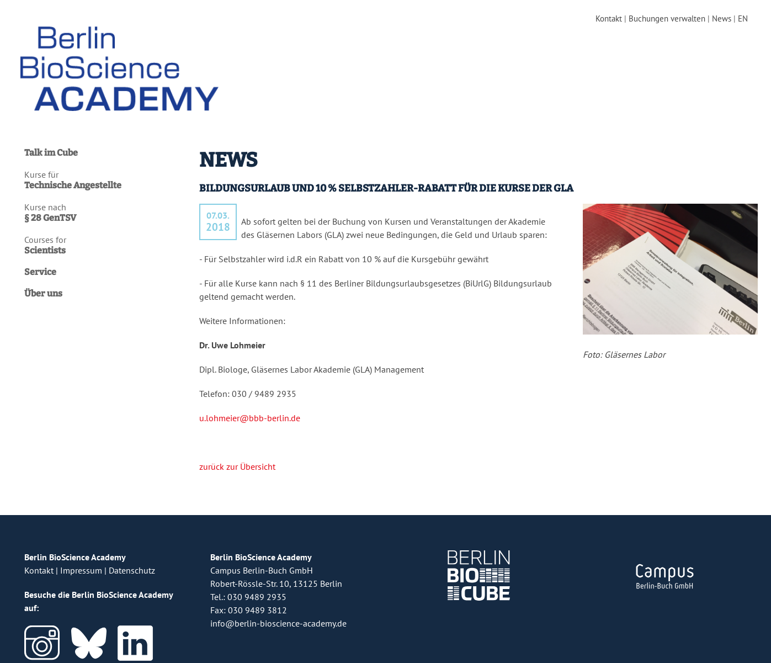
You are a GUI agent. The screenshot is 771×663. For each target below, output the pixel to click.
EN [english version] (741, 18)
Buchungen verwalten (660, 18)
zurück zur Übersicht (237, 457)
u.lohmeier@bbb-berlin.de (249, 409)
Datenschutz (132, 561)
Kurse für (106, 172)
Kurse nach (106, 204)
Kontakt (597, 18)
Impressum (81, 561)
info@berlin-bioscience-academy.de (278, 614)
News (718, 18)
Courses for (106, 237)
